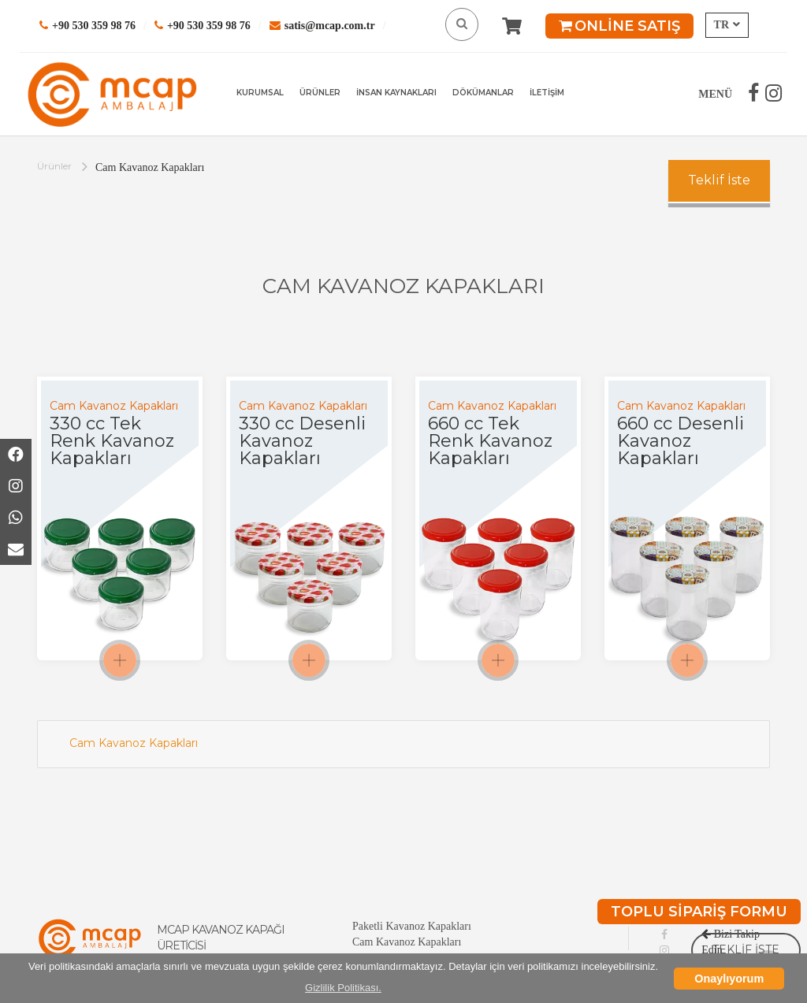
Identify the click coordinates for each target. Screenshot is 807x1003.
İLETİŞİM (547, 92)
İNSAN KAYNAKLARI (396, 92)
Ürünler (54, 166)
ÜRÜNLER (319, 92)
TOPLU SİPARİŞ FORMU (699, 911)
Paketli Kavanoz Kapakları (411, 926)
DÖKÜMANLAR (483, 92)
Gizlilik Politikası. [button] (343, 988)
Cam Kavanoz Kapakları (133, 743)
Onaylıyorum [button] (729, 978)
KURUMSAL (260, 92)
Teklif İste (719, 180)
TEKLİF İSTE (745, 949)
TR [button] (727, 25)
